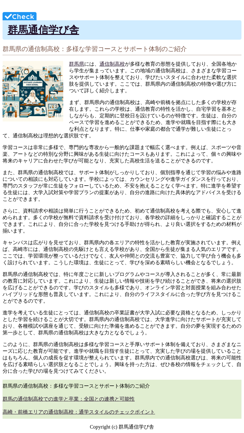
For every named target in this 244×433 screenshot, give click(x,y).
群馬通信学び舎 (43, 30)
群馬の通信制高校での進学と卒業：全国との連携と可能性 (69, 399)
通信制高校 (112, 64)
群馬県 (76, 64)
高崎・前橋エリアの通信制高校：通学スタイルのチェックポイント (79, 412)
